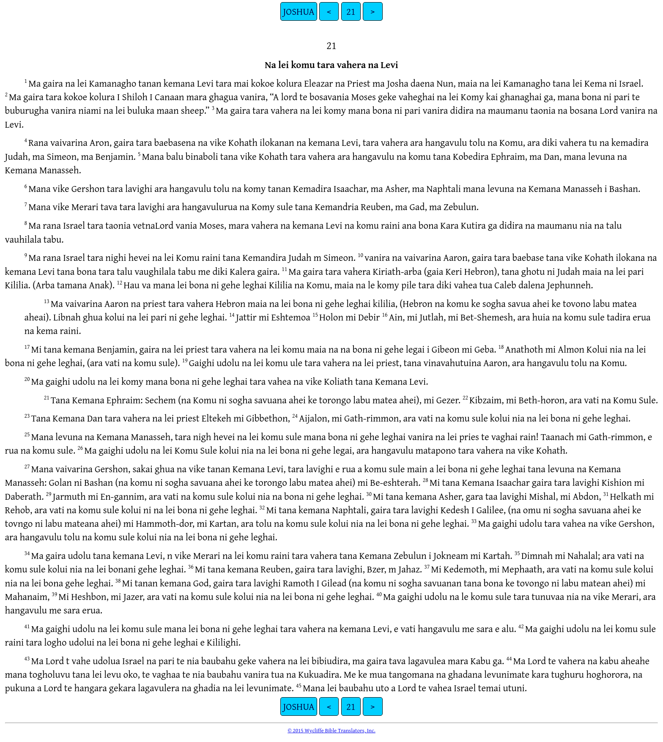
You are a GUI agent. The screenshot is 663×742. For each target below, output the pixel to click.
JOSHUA (299, 11)
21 (351, 11)
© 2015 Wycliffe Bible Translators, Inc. (331, 730)
